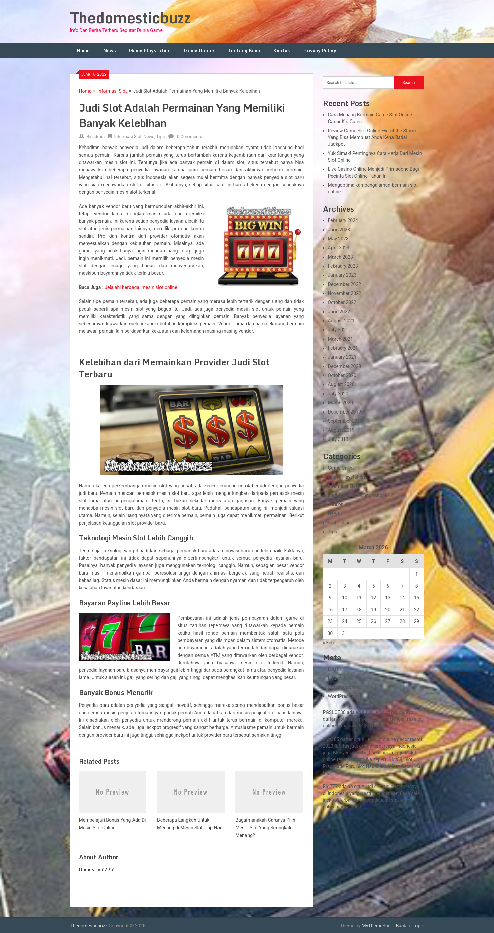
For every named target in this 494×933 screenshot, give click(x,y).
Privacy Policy (319, 50)
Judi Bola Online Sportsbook (357, 495)
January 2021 (342, 357)
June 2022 (339, 311)
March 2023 (340, 257)
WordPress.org (343, 696)
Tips (160, 136)
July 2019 (338, 439)
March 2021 (340, 339)
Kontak (281, 50)
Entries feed (340, 678)
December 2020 (344, 366)
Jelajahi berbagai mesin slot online (141, 287)
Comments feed (345, 687)
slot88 (343, 719)
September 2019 (345, 421)
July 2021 (338, 329)
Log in (334, 669)
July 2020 (338, 393)
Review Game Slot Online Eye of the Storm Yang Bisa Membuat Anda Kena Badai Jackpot (372, 137)
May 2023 (338, 238)
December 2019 (344, 412)
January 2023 (342, 275)
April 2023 (339, 247)
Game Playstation (150, 50)
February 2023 (343, 266)
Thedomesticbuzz (130, 17)
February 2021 (343, 348)
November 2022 (344, 293)
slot (412, 752)
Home (83, 50)
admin (98, 136)
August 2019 (341, 430)
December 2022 (344, 284)
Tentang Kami (244, 50)
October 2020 (342, 375)
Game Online (199, 50)
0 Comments (189, 136)
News (109, 50)
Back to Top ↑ (410, 925)
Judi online (339, 504)
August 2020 (341, 384)
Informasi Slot (112, 91)
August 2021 (341, 320)
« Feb (328, 642)
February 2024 (343, 220)
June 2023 (339, 229)
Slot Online (339, 522)
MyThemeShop (378, 925)
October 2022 (342, 302)
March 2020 (340, 402)
